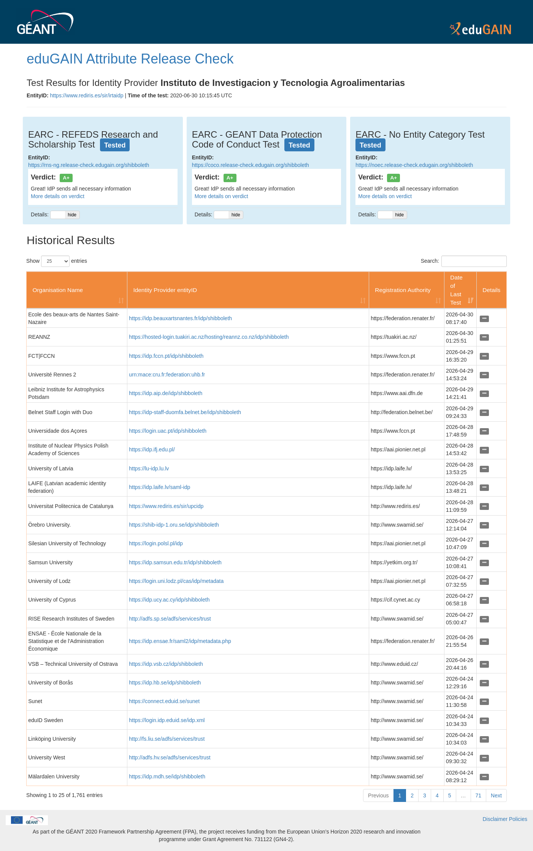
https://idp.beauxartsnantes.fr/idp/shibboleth (180, 318)
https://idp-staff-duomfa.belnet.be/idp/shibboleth (185, 412)
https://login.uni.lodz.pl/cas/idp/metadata (176, 581)
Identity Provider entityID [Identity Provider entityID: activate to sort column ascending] (165, 290)
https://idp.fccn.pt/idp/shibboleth (166, 356)
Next (496, 795)
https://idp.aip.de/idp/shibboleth (165, 393)
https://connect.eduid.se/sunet (164, 701)
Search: (464, 261)
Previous (378, 795)
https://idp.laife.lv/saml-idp (159, 487)
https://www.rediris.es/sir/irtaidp (87, 95)
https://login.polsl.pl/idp (156, 543)
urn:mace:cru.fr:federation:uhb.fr (167, 375)
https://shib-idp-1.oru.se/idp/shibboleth (174, 525)
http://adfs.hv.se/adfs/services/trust (170, 757)
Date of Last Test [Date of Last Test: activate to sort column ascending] (456, 290)
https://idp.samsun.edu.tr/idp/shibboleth (175, 562)
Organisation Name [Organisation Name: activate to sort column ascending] (57, 290)
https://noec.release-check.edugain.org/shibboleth (414, 165)
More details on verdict (57, 196)
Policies (518, 819)
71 (479, 795)
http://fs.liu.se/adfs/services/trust (167, 739)
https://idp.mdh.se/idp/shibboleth (167, 776)
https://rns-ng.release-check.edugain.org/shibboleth (88, 165)
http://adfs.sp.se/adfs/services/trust (170, 619)
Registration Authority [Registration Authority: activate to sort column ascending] (402, 290)
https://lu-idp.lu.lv (149, 468)
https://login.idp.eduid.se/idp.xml (167, 720)
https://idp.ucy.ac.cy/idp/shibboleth (169, 600)
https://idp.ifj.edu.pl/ (152, 449)
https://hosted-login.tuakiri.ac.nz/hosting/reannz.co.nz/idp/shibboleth (209, 337)
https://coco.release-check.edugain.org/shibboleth (250, 165)
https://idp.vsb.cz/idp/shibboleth (166, 664)
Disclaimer (495, 819)
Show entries (56, 261)
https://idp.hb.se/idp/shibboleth (165, 683)
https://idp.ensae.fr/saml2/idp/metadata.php (180, 641)
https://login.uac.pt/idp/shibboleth (167, 431)
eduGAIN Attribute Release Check (130, 59)
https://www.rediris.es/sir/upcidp (166, 506)
